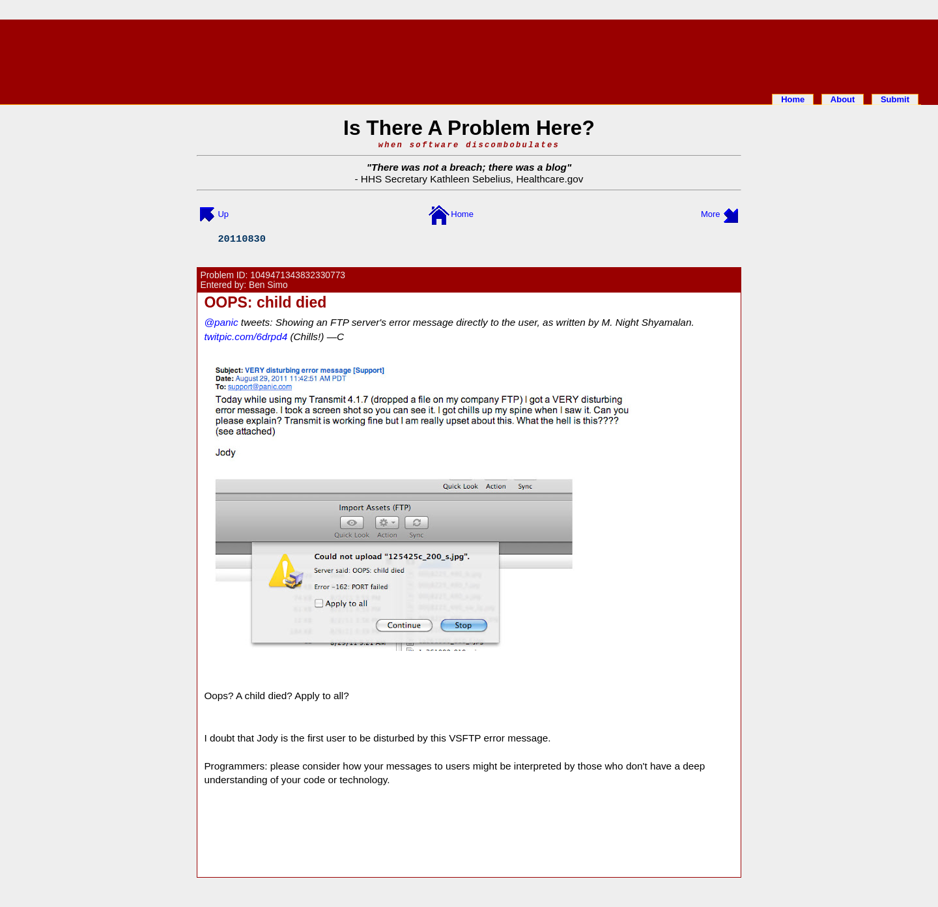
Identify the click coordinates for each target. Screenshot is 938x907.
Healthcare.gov (549, 178)
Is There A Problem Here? (469, 127)
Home (792, 99)
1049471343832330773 (297, 275)
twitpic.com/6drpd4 (245, 336)
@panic (221, 322)
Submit (895, 99)
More (710, 214)
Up (223, 214)
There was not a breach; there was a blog (469, 167)
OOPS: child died (265, 302)
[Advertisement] (469, 54)
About (843, 99)
